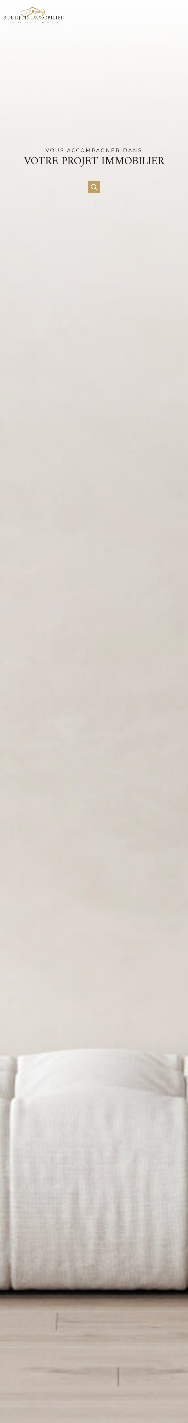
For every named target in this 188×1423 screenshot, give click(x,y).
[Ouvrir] (94, 187)
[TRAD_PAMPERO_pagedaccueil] (34, 22)
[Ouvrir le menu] (180, 11)
